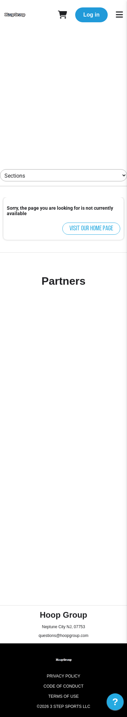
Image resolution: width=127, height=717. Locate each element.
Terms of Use (63, 696)
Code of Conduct (64, 686)
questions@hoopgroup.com (63, 635)
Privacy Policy (63, 676)
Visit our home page (91, 228)
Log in (91, 15)
